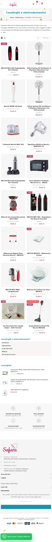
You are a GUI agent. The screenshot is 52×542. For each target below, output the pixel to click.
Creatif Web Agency (28, 519)
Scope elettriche (39, 330)
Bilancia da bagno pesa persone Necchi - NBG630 (13, 254)
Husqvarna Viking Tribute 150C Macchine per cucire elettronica (27, 370)
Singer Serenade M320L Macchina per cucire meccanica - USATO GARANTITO (30, 380)
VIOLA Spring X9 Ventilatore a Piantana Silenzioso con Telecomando (39, 70)
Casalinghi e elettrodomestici (15, 339)
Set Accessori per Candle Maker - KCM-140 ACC (13, 327)
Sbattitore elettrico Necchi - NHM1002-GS (39, 145)
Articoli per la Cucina (13, 109)
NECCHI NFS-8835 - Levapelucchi (13, 290)
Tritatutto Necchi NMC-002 (13, 144)
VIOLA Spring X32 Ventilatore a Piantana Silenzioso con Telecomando (39, 108)
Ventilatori (39, 74)
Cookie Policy (13, 483)
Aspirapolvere (6, 345)
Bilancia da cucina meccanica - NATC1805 (13, 218)
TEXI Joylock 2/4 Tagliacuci (20, 389)
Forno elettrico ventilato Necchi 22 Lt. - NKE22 (39, 181)
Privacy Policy (5, 483)
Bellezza (13, 72)
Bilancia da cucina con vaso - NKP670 (39, 290)
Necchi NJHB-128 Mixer (13, 106)
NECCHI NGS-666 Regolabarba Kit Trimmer (13, 69)
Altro (4, 32)
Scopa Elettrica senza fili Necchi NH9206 (39, 327)
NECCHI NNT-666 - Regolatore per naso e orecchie (39, 218)
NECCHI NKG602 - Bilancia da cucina (38, 254)
